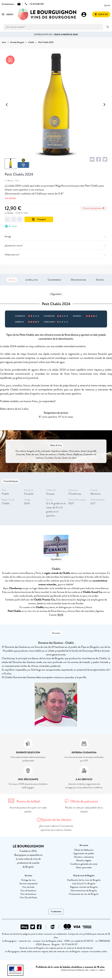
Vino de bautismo (28, 890)
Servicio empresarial (28, 883)
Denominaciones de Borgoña (84, 890)
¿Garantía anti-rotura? (56, 245)
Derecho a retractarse (84, 857)
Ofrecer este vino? (56, 254)
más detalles (10, 198)
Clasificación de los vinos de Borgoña (83, 880)
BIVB (60, 615)
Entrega (56, 236)
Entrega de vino (28, 880)
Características (54, 279)
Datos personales (84, 867)
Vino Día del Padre (28, 897)
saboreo (11, 279)
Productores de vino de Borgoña (83, 894)
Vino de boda (28, 887)
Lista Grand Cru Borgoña (83, 883)
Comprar (39, 219)
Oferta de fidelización (83, 850)
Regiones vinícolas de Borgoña (84, 887)
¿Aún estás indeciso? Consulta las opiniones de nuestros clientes (56, 828)
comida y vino (31, 279)
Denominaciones (78, 279)
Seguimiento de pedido (83, 853)
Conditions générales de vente (83, 864)
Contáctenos (56, 911)
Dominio (100, 279)
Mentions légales (83, 860)
